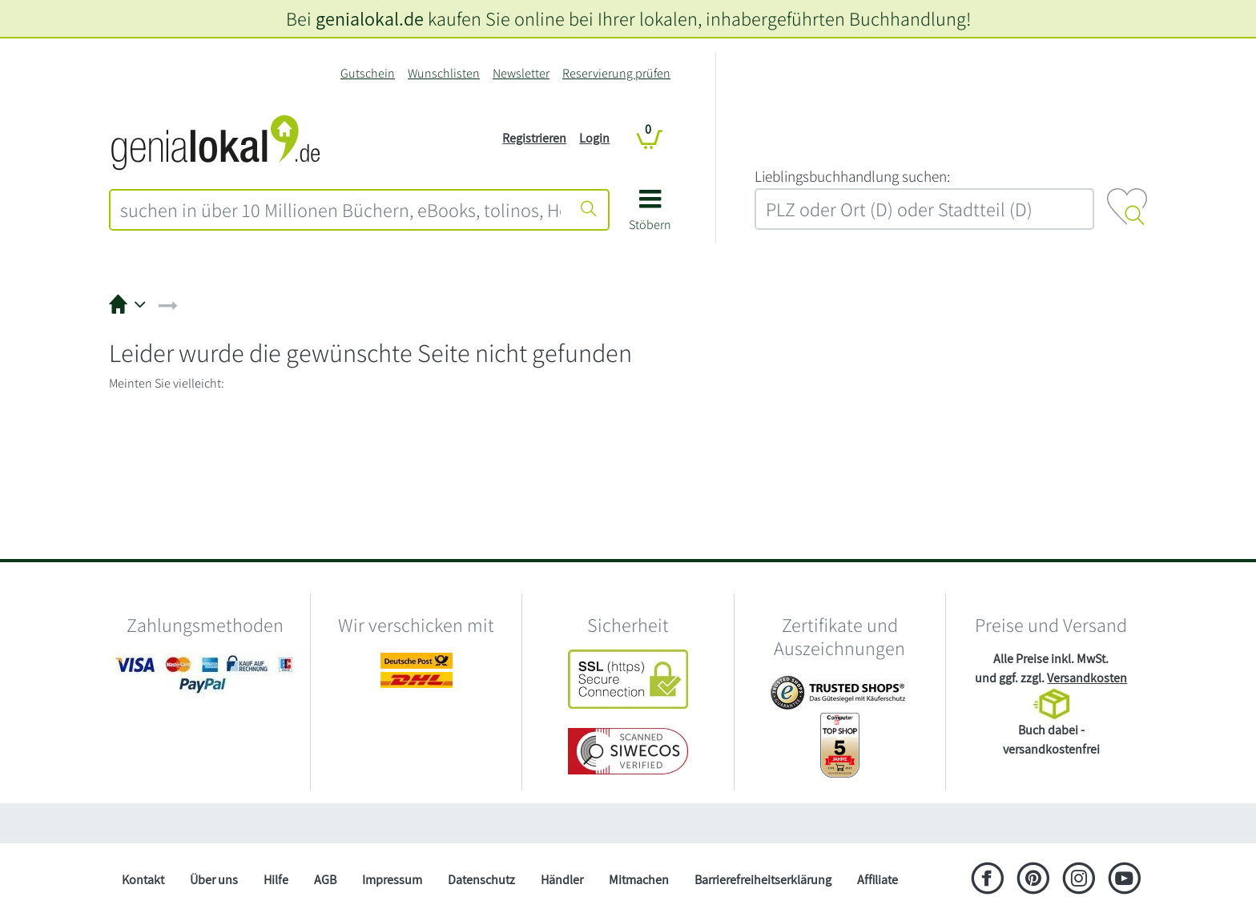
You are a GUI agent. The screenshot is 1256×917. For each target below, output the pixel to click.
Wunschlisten (444, 73)
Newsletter (521, 73)
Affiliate (877, 879)
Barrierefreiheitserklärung (762, 879)
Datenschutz (481, 879)
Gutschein (367, 73)
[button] (650, 216)
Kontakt (143, 879)
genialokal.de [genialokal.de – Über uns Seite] (370, 18)
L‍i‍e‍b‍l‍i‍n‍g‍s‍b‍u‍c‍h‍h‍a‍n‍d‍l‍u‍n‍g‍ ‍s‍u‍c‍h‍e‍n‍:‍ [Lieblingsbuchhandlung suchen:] (852, 176)
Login (594, 138)
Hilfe (276, 879)
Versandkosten (1087, 678)
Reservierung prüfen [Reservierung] (616, 73)
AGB (325, 879)
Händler (562, 879)
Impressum (392, 879)
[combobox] (340, 210)
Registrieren (534, 138)
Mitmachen (639, 879)
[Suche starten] (589, 210)
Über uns (214, 879)
